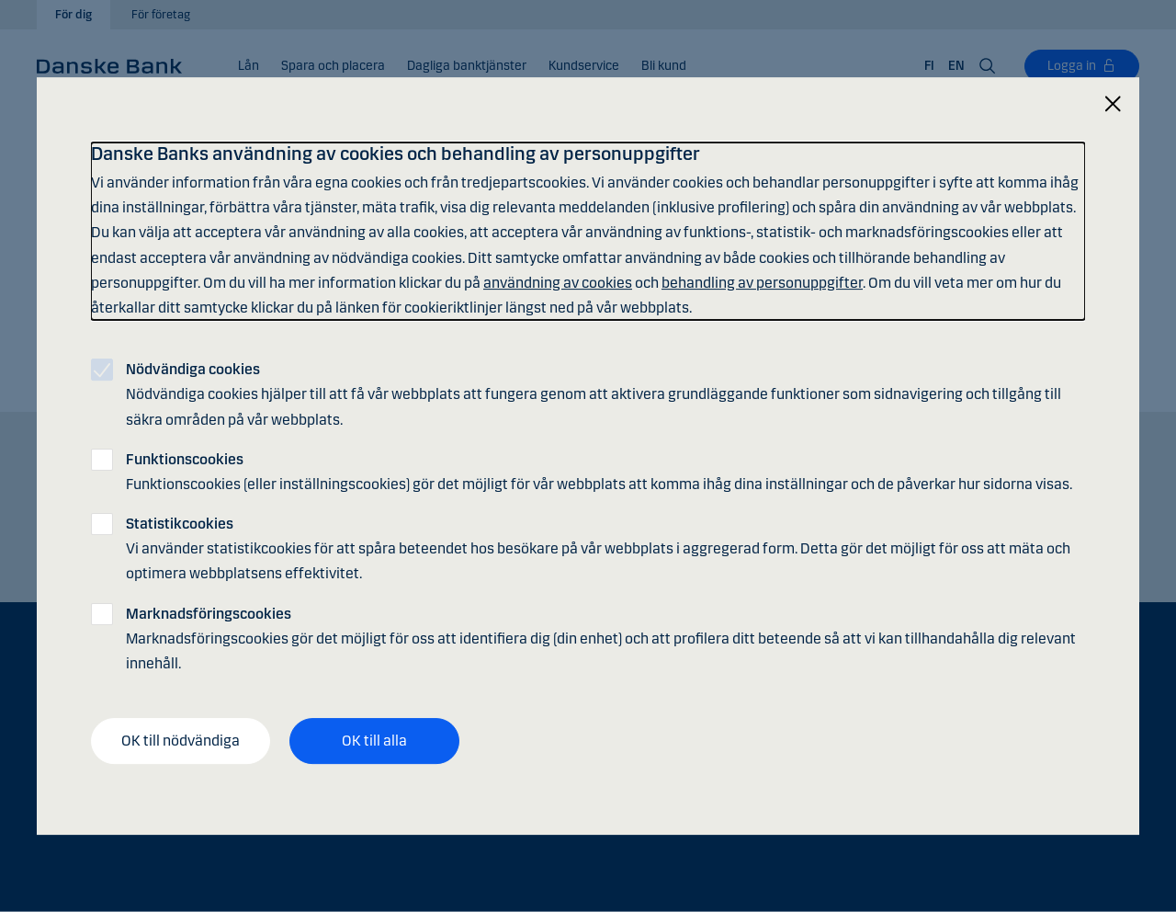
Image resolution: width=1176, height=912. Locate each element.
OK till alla (374, 740)
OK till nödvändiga (180, 740)
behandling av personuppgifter (762, 282)
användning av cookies (557, 282)
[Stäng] (1112, 104)
